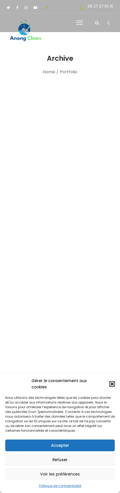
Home (49, 72)
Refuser (60, 459)
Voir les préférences (60, 474)
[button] (112, 384)
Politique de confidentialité (60, 486)
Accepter (60, 445)
